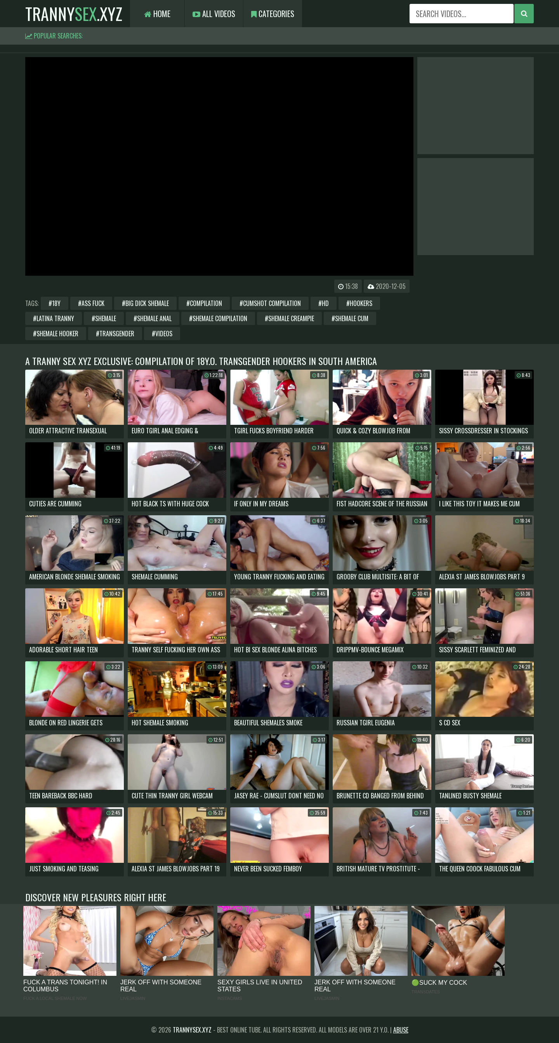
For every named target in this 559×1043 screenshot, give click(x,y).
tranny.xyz (73, 14)
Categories (272, 13)
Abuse (400, 1029)
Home (157, 13)
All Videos (214, 13)
